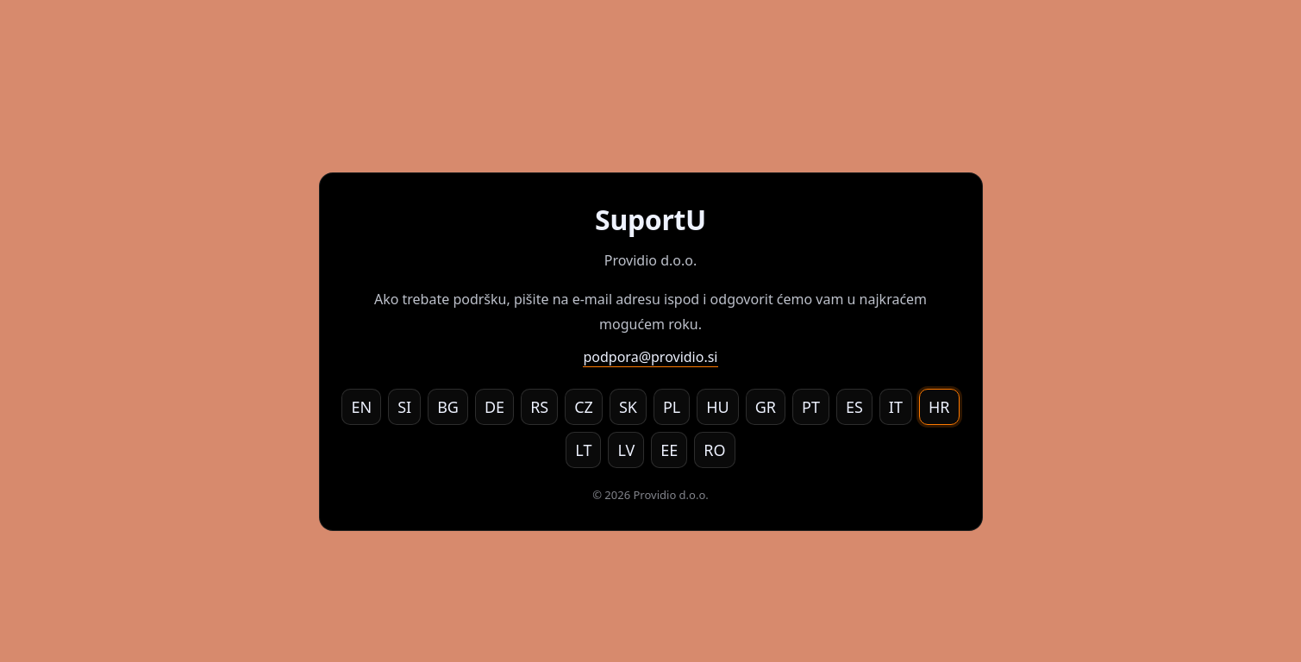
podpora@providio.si (650, 356)
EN (361, 407)
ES (854, 407)
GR (765, 407)
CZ (583, 407)
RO (714, 450)
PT (811, 407)
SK (628, 407)
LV (626, 450)
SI (404, 407)
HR (939, 407)
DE (494, 407)
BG (448, 407)
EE (669, 450)
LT (583, 450)
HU (717, 407)
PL (671, 407)
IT (896, 407)
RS (539, 407)
